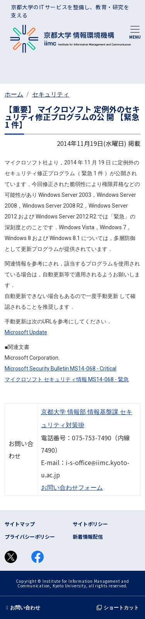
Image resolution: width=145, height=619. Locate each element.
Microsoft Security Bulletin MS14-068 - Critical (60, 368)
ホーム (14, 94)
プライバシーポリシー (30, 536)
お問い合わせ (23, 608)
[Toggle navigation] (135, 31)
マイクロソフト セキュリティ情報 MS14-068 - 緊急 (67, 379)
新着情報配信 (88, 536)
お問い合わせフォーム (72, 487)
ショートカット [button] (118, 608)
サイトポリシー (90, 524)
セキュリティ (50, 94)
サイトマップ (20, 524)
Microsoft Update (26, 332)
